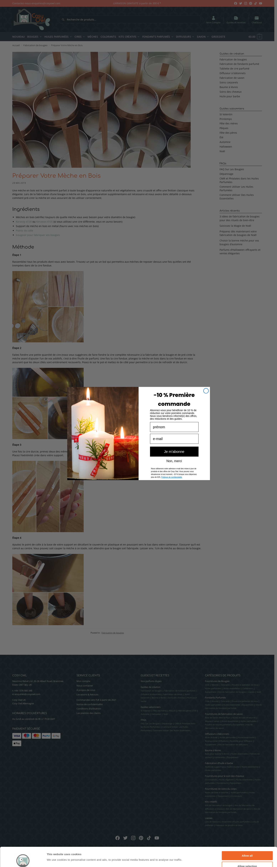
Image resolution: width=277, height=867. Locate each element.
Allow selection (247, 847)
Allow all (247, 837)
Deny (247, 858)
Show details (187, 853)
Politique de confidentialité (171, 484)
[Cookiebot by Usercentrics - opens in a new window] (23, 860)
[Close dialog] (206, 397)
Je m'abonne (174, 458)
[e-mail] (174, 446)
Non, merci (174, 467)
